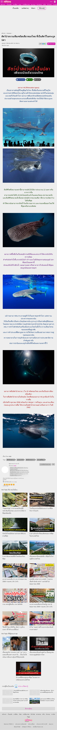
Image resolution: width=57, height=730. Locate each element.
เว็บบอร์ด (9, 4)
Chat (20, 4)
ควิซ (44, 4)
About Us (51, 724)
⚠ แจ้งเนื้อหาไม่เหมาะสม (45, 464)
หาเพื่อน (15, 4)
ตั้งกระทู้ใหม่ (28, 708)
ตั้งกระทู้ (41, 8)
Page (28, 717)
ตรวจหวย (39, 4)
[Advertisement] (28, 21)
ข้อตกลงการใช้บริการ (9, 724)
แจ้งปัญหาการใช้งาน (26, 726)
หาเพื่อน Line (26, 4)
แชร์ (42, 43)
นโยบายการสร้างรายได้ (41, 724)
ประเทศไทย (40, 460)
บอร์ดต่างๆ (25, 8)
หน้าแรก (3, 4)
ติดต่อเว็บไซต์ (17, 726)
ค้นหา (33, 8)
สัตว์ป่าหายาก (30, 460)
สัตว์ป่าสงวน (10, 460)
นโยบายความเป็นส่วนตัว (20, 724)
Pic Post (33, 4)
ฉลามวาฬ (20, 460)
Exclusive (9, 33)
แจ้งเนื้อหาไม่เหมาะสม (38, 726)
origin (7, 45)
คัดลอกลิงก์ (51, 44)
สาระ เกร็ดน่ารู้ (21, 686)
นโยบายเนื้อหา (31, 724)
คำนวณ (49, 4)
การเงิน (53, 714)
